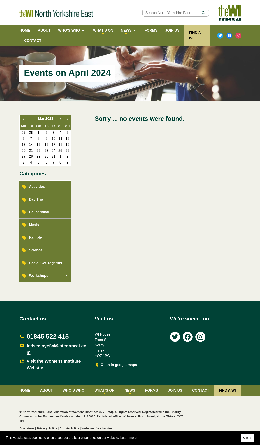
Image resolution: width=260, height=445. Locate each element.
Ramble (35, 237)
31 (53, 156)
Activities (37, 187)
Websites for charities (97, 428)
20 (24, 151)
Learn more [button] (128, 437)
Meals (34, 225)
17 (53, 145)
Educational (39, 212)
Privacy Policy (47, 428)
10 (53, 139)
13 (24, 145)
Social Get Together (45, 263)
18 (60, 145)
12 (67, 139)
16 (46, 145)
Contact (32, 40)
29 (38, 156)
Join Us (172, 30)
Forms (151, 30)
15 (38, 145)
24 (53, 151)
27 (24, 133)
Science (35, 250)
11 (60, 139)
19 (67, 145)
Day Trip (36, 199)
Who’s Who (69, 30)
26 (67, 151)
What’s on (103, 30)
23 (46, 151)
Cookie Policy (69, 428)
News (126, 30)
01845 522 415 (48, 336)
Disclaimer (26, 428)
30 (46, 156)
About (44, 30)
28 (31, 133)
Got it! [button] (247, 437)
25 (60, 151)
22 (38, 151)
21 (31, 151)
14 (31, 145)
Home (24, 30)
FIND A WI (227, 390)
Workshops (38, 276)
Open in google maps (119, 365)
